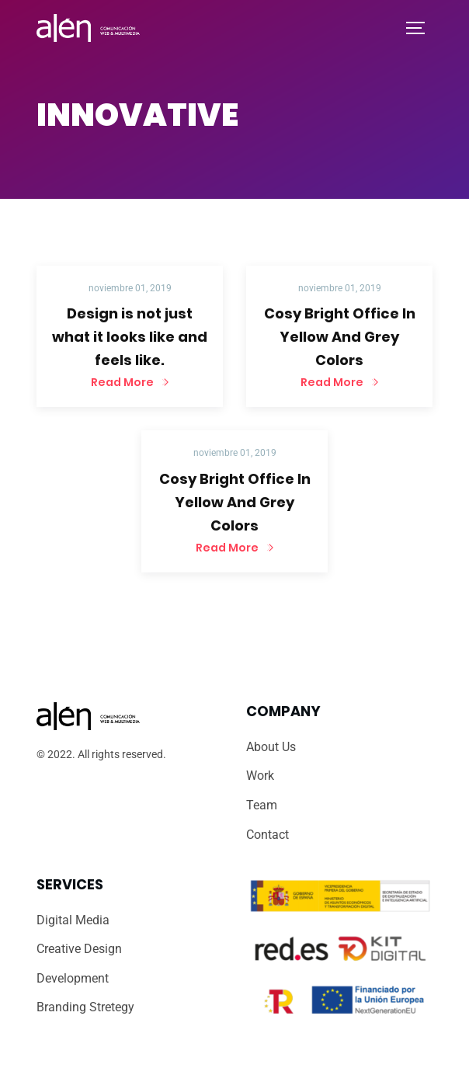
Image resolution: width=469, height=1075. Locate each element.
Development (72, 978)
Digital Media (72, 920)
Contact (267, 834)
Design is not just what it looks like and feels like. (129, 337)
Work (260, 775)
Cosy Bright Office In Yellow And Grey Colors (339, 337)
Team (261, 805)
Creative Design (79, 948)
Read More (123, 382)
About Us (271, 746)
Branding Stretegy (85, 1007)
